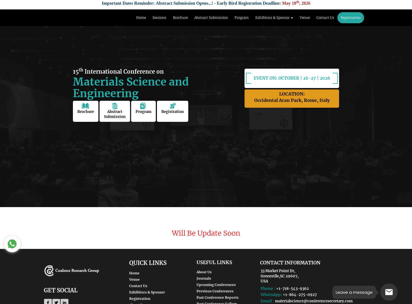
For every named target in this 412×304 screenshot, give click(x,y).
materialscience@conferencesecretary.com (314, 301)
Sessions (159, 18)
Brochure (180, 18)
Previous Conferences (215, 291)
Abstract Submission (211, 18)
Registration (351, 18)
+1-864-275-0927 (300, 294)
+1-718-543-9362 (292, 288)
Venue (305, 18)
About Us (204, 272)
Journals (204, 278)
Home (141, 18)
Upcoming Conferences (216, 285)
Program (242, 18)
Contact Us (325, 18)
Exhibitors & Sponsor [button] (274, 18)
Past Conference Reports (217, 297)
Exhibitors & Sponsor (147, 292)
